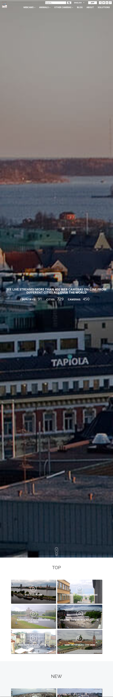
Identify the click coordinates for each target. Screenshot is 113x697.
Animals (44, 7)
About (90, 7)
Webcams (29, 7)
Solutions (104, 7)
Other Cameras (63, 7)
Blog (80, 7)
